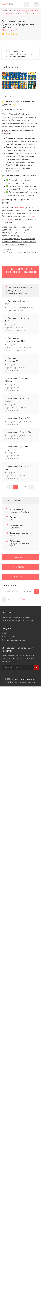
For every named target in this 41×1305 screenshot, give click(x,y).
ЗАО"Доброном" (9, 30)
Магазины (20, 567)
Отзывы (20, 576)
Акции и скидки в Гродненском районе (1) (20, 271)
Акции (20, 557)
